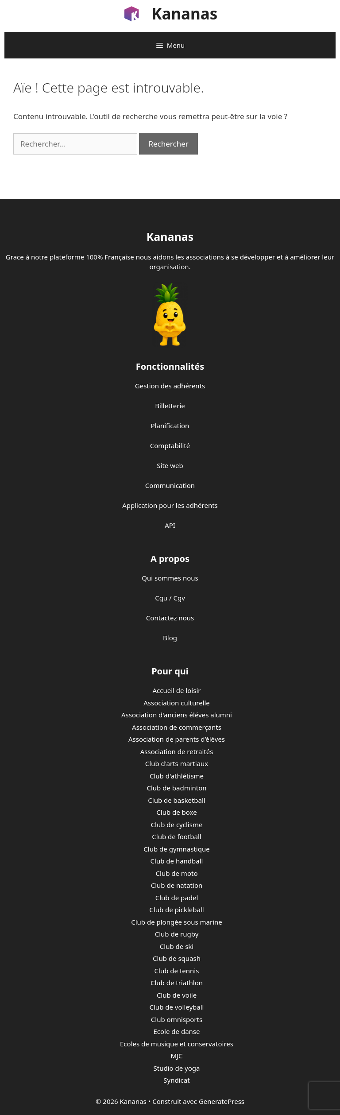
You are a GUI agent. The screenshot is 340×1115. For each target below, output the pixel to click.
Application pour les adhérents (170, 505)
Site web (170, 465)
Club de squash (177, 958)
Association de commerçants (176, 727)
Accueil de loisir (176, 690)
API (170, 525)
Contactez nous (170, 617)
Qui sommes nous (170, 577)
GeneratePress (221, 1101)
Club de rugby (177, 933)
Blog (170, 637)
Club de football (176, 836)
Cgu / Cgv (170, 597)
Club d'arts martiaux (176, 763)
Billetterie (170, 405)
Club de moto (177, 873)
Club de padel (176, 897)
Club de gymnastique (176, 848)
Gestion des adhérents (170, 385)
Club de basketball (176, 800)
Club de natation (176, 885)
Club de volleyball (177, 1007)
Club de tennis (177, 970)
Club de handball (177, 860)
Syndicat (176, 1080)
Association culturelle (176, 702)
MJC (176, 1055)
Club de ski (176, 946)
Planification (170, 425)
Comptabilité (170, 445)
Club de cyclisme (177, 824)
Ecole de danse (177, 1031)
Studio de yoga (177, 1068)
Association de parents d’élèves (176, 739)
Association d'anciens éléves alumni (176, 714)
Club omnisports (176, 1019)
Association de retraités (176, 751)
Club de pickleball (176, 909)
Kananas (184, 13)
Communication (170, 485)
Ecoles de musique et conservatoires (176, 1043)
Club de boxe (176, 812)
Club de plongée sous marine (176, 922)
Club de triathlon (177, 982)
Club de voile (177, 995)
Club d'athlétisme (177, 775)
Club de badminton (176, 787)
